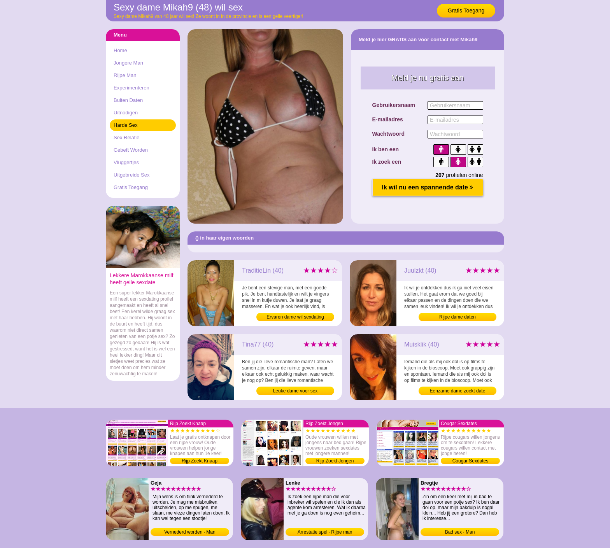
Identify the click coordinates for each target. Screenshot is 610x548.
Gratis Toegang (466, 10)
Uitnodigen (126, 113)
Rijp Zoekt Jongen (335, 461)
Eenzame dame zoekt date (458, 391)
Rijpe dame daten (457, 317)
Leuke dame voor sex (295, 391)
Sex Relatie (126, 137)
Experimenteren (131, 88)
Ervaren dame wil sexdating (295, 317)
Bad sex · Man (460, 532)
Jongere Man (128, 63)
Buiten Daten (128, 100)
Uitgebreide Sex (132, 175)
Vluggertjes (126, 162)
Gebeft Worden (131, 150)
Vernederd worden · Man (189, 532)
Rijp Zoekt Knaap (199, 461)
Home (120, 50)
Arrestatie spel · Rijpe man (325, 532)
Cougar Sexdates (470, 461)
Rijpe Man (125, 75)
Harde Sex (125, 125)
